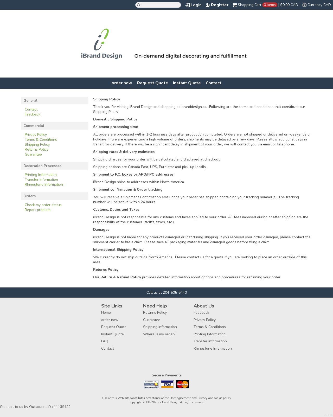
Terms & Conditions (41, 139)
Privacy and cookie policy (214, 398)
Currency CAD (319, 4)
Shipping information (160, 326)
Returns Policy (36, 149)
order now (122, 83)
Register (219, 5)
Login (196, 5)
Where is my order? (159, 334)
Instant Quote (187, 83)
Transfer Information (41, 179)
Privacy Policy (36, 134)
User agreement (180, 398)
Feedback (32, 114)
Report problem (37, 209)
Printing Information (41, 174)
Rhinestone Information (44, 184)
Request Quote (152, 83)
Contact (213, 83)
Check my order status (43, 204)
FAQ (104, 341)
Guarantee (33, 154)
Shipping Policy (37, 144)
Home (106, 312)
